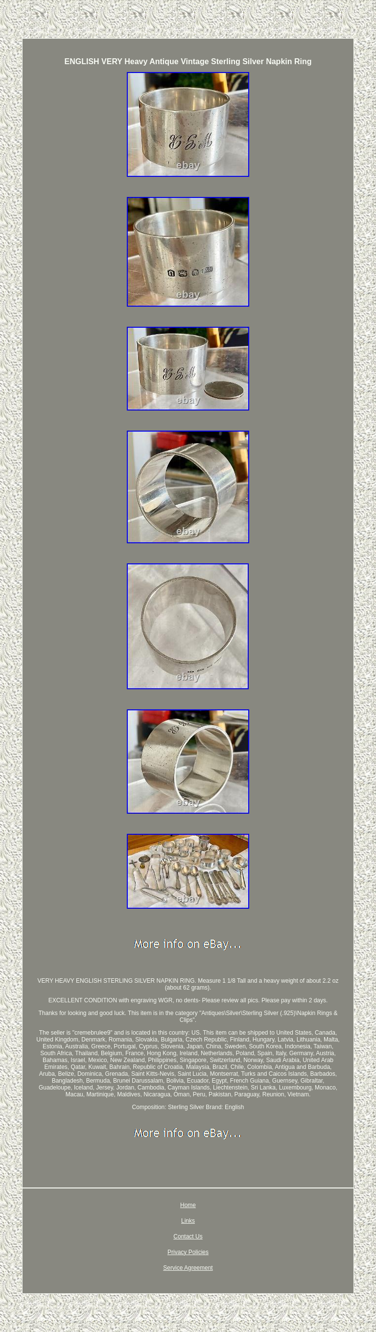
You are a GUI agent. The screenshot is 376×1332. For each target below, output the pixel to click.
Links (188, 1220)
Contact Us (187, 1236)
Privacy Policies (188, 1252)
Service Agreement (187, 1267)
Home (188, 1205)
